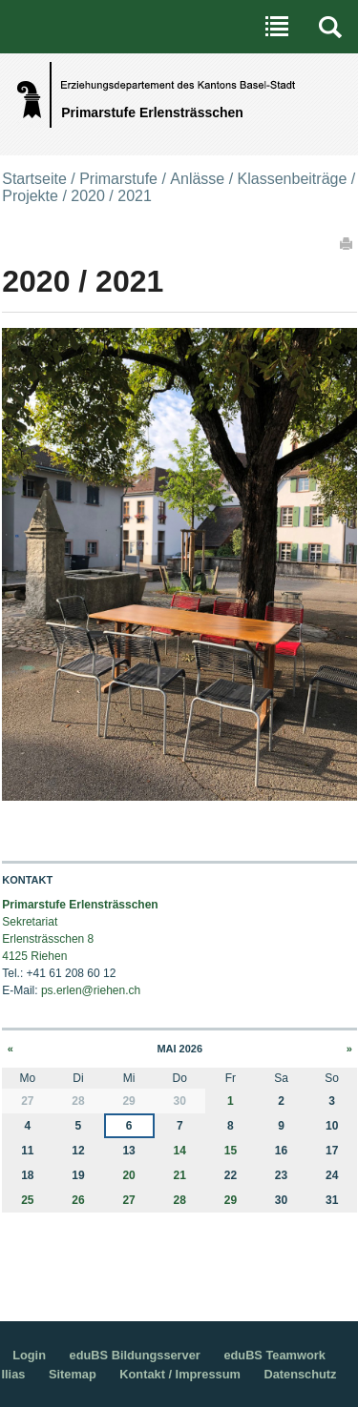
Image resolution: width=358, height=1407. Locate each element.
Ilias (13, 1374)
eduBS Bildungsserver (135, 1355)
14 (180, 1150)
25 (27, 1200)
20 (128, 1175)
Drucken (347, 243)
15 (230, 1150)
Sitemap (72, 1374)
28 (180, 1200)
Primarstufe (118, 179)
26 (78, 1200)
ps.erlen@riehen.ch (90, 990)
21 (180, 1175)
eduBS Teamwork (274, 1355)
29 (230, 1200)
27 (128, 1200)
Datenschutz (299, 1374)
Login (29, 1355)
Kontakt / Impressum (180, 1374)
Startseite (34, 179)
